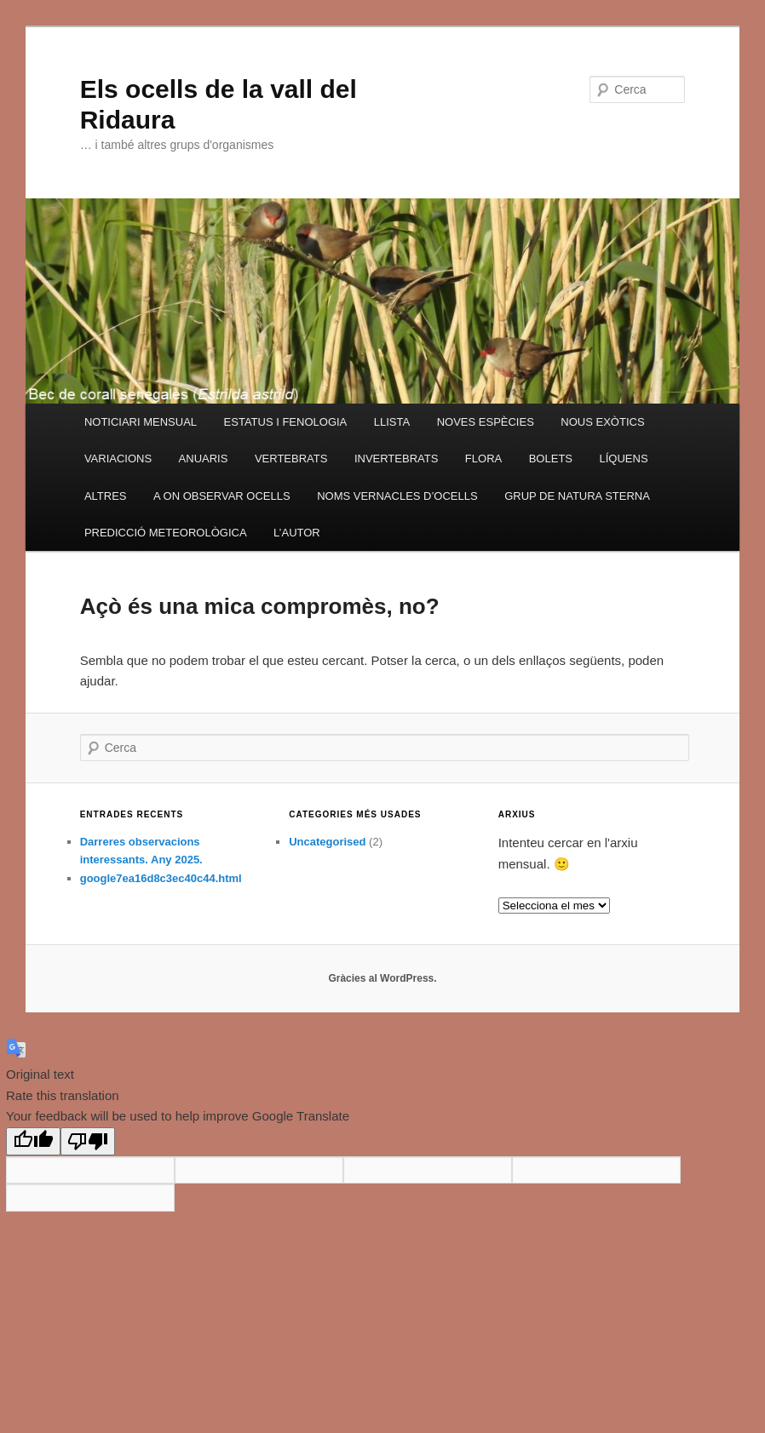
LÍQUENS (624, 458)
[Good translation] (33, 1141)
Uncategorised (327, 841)
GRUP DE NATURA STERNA (577, 496)
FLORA (483, 458)
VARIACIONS (118, 458)
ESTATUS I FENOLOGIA (286, 422)
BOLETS (550, 458)
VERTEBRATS (291, 458)
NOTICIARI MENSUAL (140, 422)
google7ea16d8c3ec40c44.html (161, 878)
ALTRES (105, 496)
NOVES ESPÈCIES (485, 422)
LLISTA (392, 422)
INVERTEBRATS (396, 458)
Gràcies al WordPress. (382, 978)
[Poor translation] (87, 1141)
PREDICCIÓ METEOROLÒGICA (165, 532)
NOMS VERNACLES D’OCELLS (397, 496)
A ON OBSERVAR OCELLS (221, 496)
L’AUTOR (296, 532)
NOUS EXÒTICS (602, 422)
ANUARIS (203, 458)
